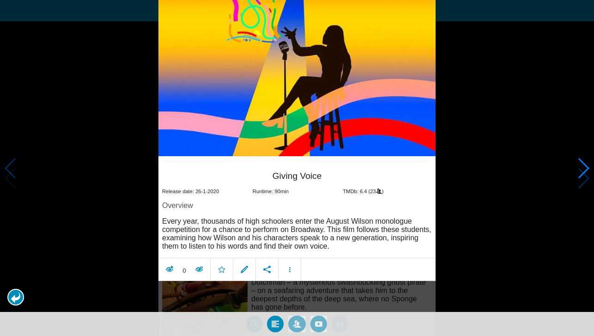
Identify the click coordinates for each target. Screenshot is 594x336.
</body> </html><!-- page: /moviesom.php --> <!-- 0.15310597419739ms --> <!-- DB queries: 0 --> (297, 168)
